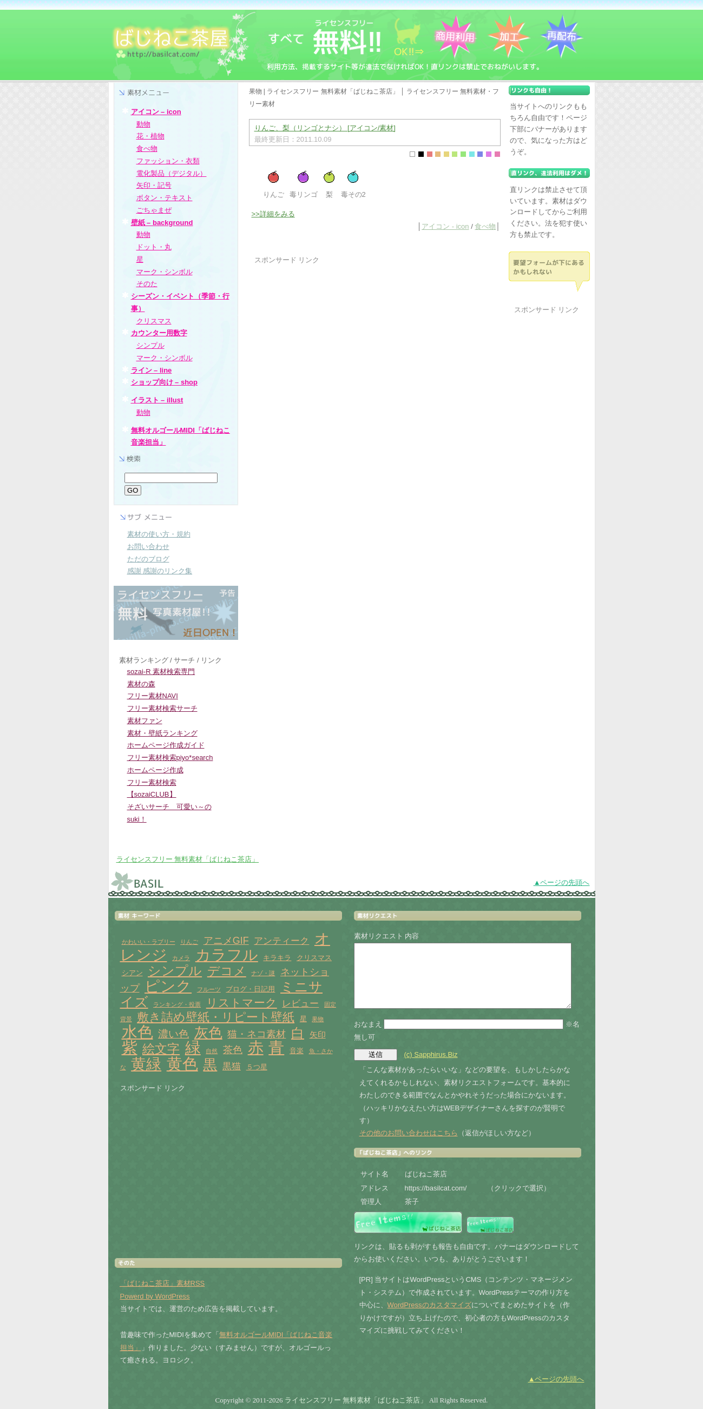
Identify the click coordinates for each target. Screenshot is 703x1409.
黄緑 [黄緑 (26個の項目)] (146, 1064)
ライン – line (151, 370)
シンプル (150, 345)
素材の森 (141, 684)
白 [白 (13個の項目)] (297, 1033)
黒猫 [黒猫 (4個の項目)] (231, 1066)
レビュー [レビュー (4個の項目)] (300, 1003)
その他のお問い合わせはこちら (408, 1133)
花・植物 (150, 136)
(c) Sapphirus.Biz (431, 1054)
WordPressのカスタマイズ (429, 1305)
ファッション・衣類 (168, 161)
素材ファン (144, 721)
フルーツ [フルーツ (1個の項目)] (209, 989)
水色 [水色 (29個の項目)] (137, 1032)
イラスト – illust (157, 400)
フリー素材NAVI (152, 696)
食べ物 (485, 226)
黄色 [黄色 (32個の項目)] (182, 1064)
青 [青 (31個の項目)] (276, 1047)
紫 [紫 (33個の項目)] (129, 1047)
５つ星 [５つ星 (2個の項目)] (256, 1067)
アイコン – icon (156, 112)
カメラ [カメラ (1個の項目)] (181, 958)
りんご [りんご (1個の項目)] (189, 941)
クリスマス (154, 321)
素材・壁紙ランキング (162, 733)
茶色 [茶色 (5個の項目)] (232, 1049)
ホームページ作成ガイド (166, 745)
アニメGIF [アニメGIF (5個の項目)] (226, 940)
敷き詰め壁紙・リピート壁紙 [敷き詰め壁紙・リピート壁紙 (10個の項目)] (215, 1017)
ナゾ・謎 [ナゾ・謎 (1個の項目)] (263, 973)
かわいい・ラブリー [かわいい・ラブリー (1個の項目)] (148, 941)
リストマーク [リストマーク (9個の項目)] (241, 1002)
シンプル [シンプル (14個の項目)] (175, 970)
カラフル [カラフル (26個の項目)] (226, 955)
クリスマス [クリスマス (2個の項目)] (314, 958)
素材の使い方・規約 (158, 534)
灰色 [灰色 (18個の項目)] (208, 1032)
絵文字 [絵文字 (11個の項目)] (161, 1049)
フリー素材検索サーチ (162, 708)
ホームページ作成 (155, 770)
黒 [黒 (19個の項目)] (210, 1064)
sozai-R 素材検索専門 (161, 671)
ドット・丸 (154, 247)
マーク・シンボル (164, 272)
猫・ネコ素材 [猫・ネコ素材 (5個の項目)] (256, 1034)
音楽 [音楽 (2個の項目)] (297, 1051)
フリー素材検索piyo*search (170, 757)
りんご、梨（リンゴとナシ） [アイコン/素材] (325, 128)
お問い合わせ (148, 547)
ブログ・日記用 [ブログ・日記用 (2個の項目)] (250, 989)
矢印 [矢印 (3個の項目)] (318, 1034)
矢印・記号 (154, 185)
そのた (146, 284)
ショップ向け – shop (164, 382)
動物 (143, 124)
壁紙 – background (162, 223)
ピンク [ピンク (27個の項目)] (168, 986)
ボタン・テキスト (164, 198)
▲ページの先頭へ (562, 882)
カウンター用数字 (159, 333)
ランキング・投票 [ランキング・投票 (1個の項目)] (177, 1004)
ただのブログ (148, 559)
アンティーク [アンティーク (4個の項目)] (281, 941)
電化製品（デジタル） (171, 173)
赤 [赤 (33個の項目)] (256, 1047)
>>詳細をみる (273, 214)
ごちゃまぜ (154, 210)
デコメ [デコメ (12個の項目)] (226, 971)
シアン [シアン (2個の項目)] (132, 973)
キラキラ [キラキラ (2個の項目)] (277, 958)
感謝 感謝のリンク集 (160, 571)
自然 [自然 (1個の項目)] (212, 1051)
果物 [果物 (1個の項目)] (318, 1019)
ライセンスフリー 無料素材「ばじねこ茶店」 (187, 859)
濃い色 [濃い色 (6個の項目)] (173, 1034)
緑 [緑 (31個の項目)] (193, 1047)
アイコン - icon (445, 226)
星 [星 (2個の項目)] (303, 1019)
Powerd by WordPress (155, 1296)
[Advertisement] (345, 342)
